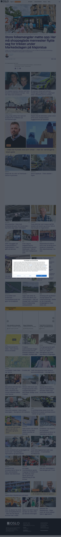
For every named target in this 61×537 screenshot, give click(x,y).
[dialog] (30, 268)
